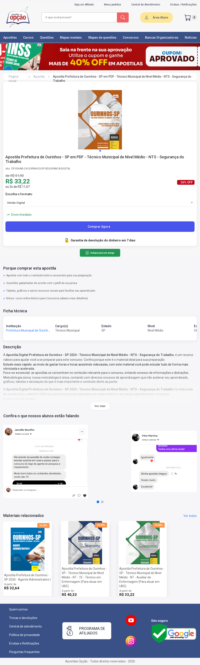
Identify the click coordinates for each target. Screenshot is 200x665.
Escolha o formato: (19, 194)
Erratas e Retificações (24, 643)
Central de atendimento (25, 626)
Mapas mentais (71, 37)
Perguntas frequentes (24, 652)
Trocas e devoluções (23, 618)
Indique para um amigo (100, 253)
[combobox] (79, 17)
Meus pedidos (112, 4)
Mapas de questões (102, 37)
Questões (47, 37)
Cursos (28, 37)
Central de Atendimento (145, 4)
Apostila (39, 76)
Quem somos (18, 609)
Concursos (131, 37)
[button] (100, 151)
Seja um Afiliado (84, 4)
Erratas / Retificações (183, 4)
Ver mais (100, 406)
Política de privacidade (24, 635)
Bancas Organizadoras (161, 37)
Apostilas (10, 37)
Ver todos (190, 516)
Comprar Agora (99, 226)
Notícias (191, 37)
